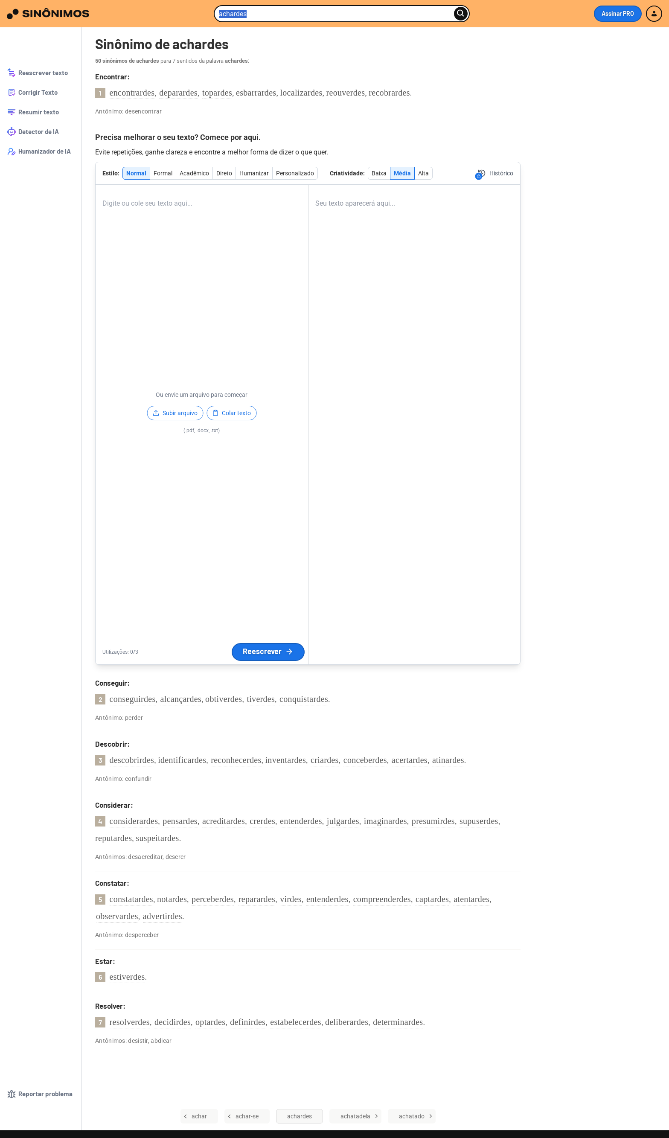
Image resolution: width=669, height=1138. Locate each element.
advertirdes (162, 916)
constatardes (131, 899)
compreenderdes (382, 899)
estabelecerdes (295, 1022)
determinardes (398, 1022)
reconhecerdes (236, 760)
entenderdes (301, 821)
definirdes (247, 1022)
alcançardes (181, 699)
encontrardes (132, 92)
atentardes (471, 899)
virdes (291, 899)
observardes (117, 916)
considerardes (134, 821)
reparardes (257, 899)
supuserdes (479, 821)
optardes (210, 1022)
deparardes (178, 92)
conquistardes (303, 699)
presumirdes (433, 821)
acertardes (410, 760)
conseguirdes (133, 699)
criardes (325, 760)
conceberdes (365, 760)
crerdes (262, 821)
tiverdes (261, 699)
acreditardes (223, 821)
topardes (217, 92)
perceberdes (213, 899)
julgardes (343, 821)
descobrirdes (132, 760)
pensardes (180, 821)
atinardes (448, 760)
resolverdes (130, 1022)
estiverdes (127, 976)
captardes (432, 899)
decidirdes (172, 1022)
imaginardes (385, 821)
